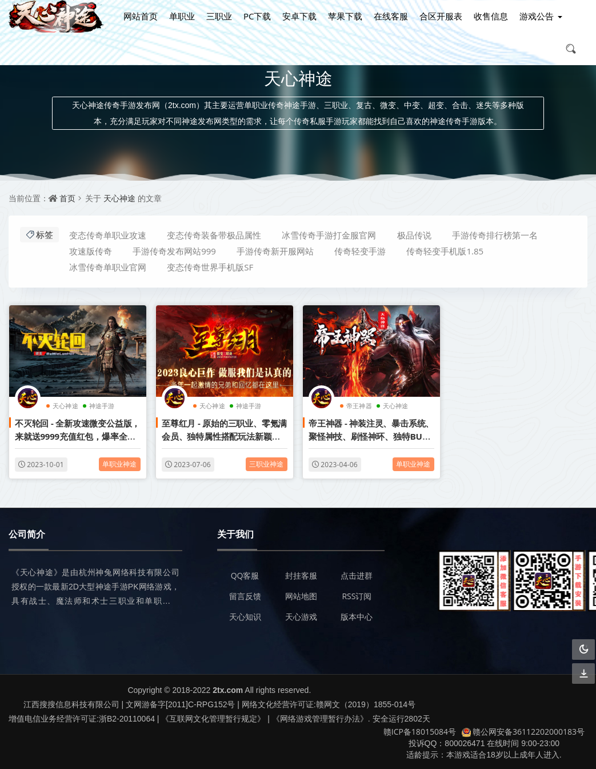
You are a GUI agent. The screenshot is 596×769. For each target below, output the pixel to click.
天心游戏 (301, 616)
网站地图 (301, 596)
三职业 (219, 16)
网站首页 (140, 16)
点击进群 (357, 575)
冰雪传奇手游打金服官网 (329, 235)
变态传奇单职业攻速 (107, 235)
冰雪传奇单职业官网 (107, 267)
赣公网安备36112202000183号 (523, 731)
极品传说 (414, 235)
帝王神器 (359, 405)
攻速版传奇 (90, 251)
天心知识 (245, 616)
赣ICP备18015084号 (419, 731)
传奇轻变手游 (360, 251)
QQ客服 (245, 575)
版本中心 (357, 616)
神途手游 (102, 405)
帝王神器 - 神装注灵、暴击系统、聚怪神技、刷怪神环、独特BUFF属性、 (371, 436)
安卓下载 (299, 16)
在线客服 (391, 16)
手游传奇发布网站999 (174, 251)
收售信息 (491, 16)
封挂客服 (301, 575)
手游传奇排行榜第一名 (495, 235)
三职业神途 (266, 463)
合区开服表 (440, 16)
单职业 (182, 16)
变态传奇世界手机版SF (210, 267)
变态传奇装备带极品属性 (214, 235)
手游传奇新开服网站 (275, 251)
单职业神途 (119, 463)
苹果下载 (345, 16)
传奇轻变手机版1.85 (444, 251)
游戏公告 (536, 16)
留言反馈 (245, 596)
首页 (67, 198)
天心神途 (119, 198)
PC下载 (257, 16)
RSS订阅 (356, 596)
